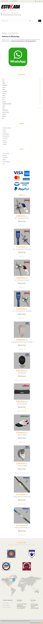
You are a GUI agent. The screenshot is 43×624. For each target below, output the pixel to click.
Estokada (5, 138)
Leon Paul (5, 142)
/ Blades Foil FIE (22, 534)
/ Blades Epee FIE (22, 503)
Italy (4, 163)
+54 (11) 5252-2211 (5, 1)
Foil (3, 79)
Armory (4, 114)
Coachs (4, 101)
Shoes (3, 95)
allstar (4, 132)
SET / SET (22, 225)
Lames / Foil (22, 349)
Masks (3, 87)
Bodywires (4, 85)
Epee (3, 81)
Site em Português (6, 607)
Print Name (5, 110)
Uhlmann (5, 144)
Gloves (4, 93)
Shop (3, 108)
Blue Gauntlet (6, 136)
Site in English (5, 603)
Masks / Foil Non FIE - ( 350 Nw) (22, 380)
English (6, 10)
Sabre (3, 83)
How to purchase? (5, 12)
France (4, 159)
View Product (22, 221)
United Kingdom (6, 161)
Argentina (5, 157)
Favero (4, 140)
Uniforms (4, 91)
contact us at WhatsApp (12, 39)
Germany (5, 155)
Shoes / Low (22, 442)
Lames (3, 89)
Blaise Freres (6, 134)
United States (6, 153)
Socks (3, 97)
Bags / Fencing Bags (22, 411)
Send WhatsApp (14, 1)
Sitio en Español (6, 605)
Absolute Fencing (7, 128)
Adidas (4, 130)
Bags (3, 99)
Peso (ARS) (13, 10)
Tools (3, 106)
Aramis (4, 116)
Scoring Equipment (6, 103)
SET (3, 118)
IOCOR (42, 622)
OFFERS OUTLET (5, 112)
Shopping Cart (14, 12)
